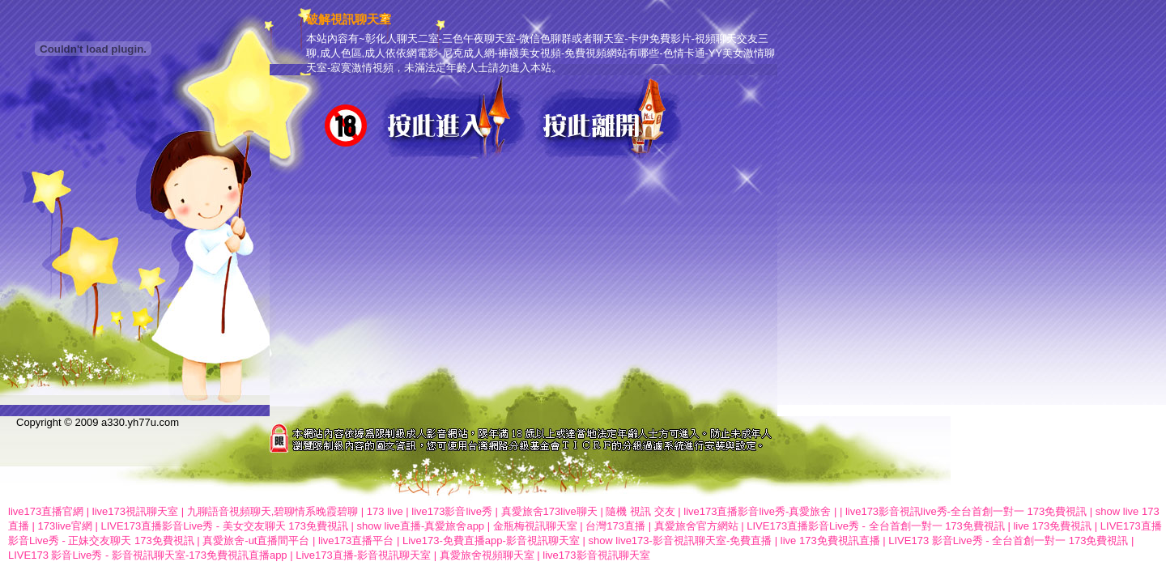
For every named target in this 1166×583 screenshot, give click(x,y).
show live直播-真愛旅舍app (421, 526)
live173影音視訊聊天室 (596, 555)
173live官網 (65, 526)
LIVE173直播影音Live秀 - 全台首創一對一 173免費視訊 (876, 526)
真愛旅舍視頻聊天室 (487, 555)
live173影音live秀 (451, 511)
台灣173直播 (615, 526)
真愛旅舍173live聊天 (549, 511)
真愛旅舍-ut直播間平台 (255, 540)
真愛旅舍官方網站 (696, 526)
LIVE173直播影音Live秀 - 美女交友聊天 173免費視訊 (224, 526)
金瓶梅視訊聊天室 (535, 526)
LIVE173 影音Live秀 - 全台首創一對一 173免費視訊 (1008, 540)
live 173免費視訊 (1052, 526)
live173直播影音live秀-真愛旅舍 (757, 511)
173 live (385, 511)
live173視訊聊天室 (135, 511)
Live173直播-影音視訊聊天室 (363, 555)
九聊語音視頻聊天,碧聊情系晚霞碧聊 (273, 511)
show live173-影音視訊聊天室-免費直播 (680, 540)
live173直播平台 (356, 540)
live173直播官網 (45, 511)
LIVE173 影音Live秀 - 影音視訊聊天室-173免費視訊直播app (147, 555)
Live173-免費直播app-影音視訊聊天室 (491, 540)
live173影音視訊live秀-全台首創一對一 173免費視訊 (966, 511)
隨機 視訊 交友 (640, 511)
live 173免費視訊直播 (830, 540)
